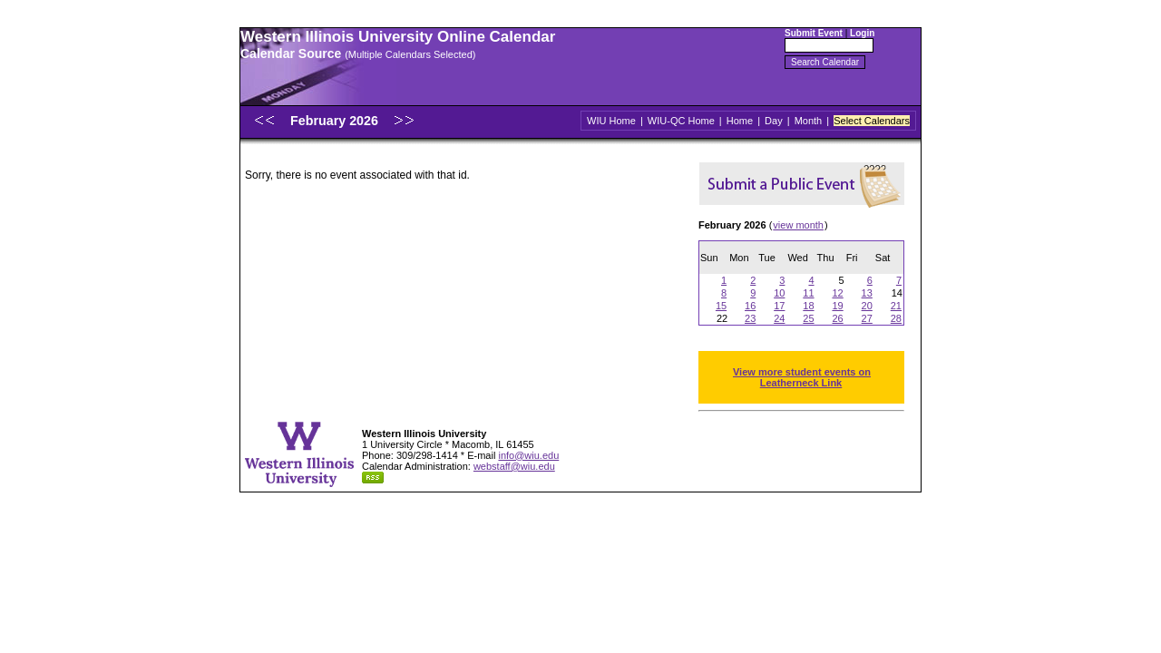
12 (837, 293)
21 (896, 305)
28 (896, 318)
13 (867, 293)
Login (862, 33)
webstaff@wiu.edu (514, 466)
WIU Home (611, 120)
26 (837, 318)
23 (750, 318)
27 (867, 318)
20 (867, 305)
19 (837, 305)
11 (808, 293)
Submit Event (814, 33)
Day (774, 120)
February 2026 (336, 120)
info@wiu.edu (528, 455)
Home (740, 120)
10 (779, 293)
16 (750, 305)
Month (809, 120)
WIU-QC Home (681, 120)
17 (779, 305)
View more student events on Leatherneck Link (802, 377)
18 (808, 305)
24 (779, 318)
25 (808, 318)
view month (798, 224)
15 (721, 305)
